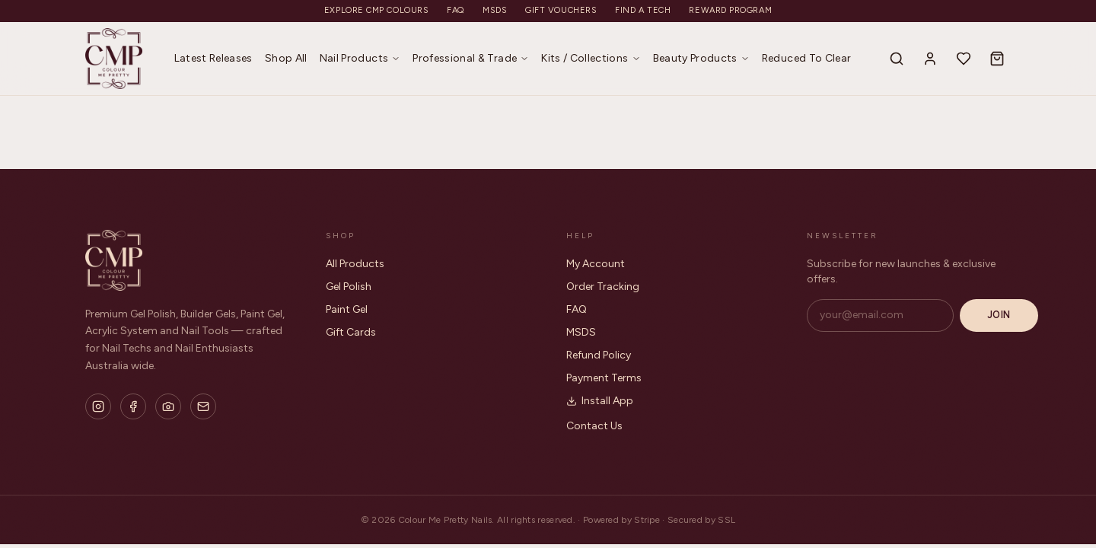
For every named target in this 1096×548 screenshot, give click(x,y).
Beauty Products (701, 58)
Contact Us (594, 425)
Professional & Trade (471, 58)
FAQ (455, 10)
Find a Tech (643, 10)
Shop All (286, 58)
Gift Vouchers (561, 10)
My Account (595, 263)
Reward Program (730, 10)
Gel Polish (348, 286)
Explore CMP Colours (376, 10)
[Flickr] (168, 406)
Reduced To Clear (807, 58)
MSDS (495, 10)
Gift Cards (351, 332)
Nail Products (360, 58)
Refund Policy (598, 355)
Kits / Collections (590, 58)
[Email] (203, 406)
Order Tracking (602, 286)
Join (999, 314)
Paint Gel (347, 309)
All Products (355, 263)
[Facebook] (133, 406)
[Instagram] (98, 406)
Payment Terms (604, 377)
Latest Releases (213, 58)
